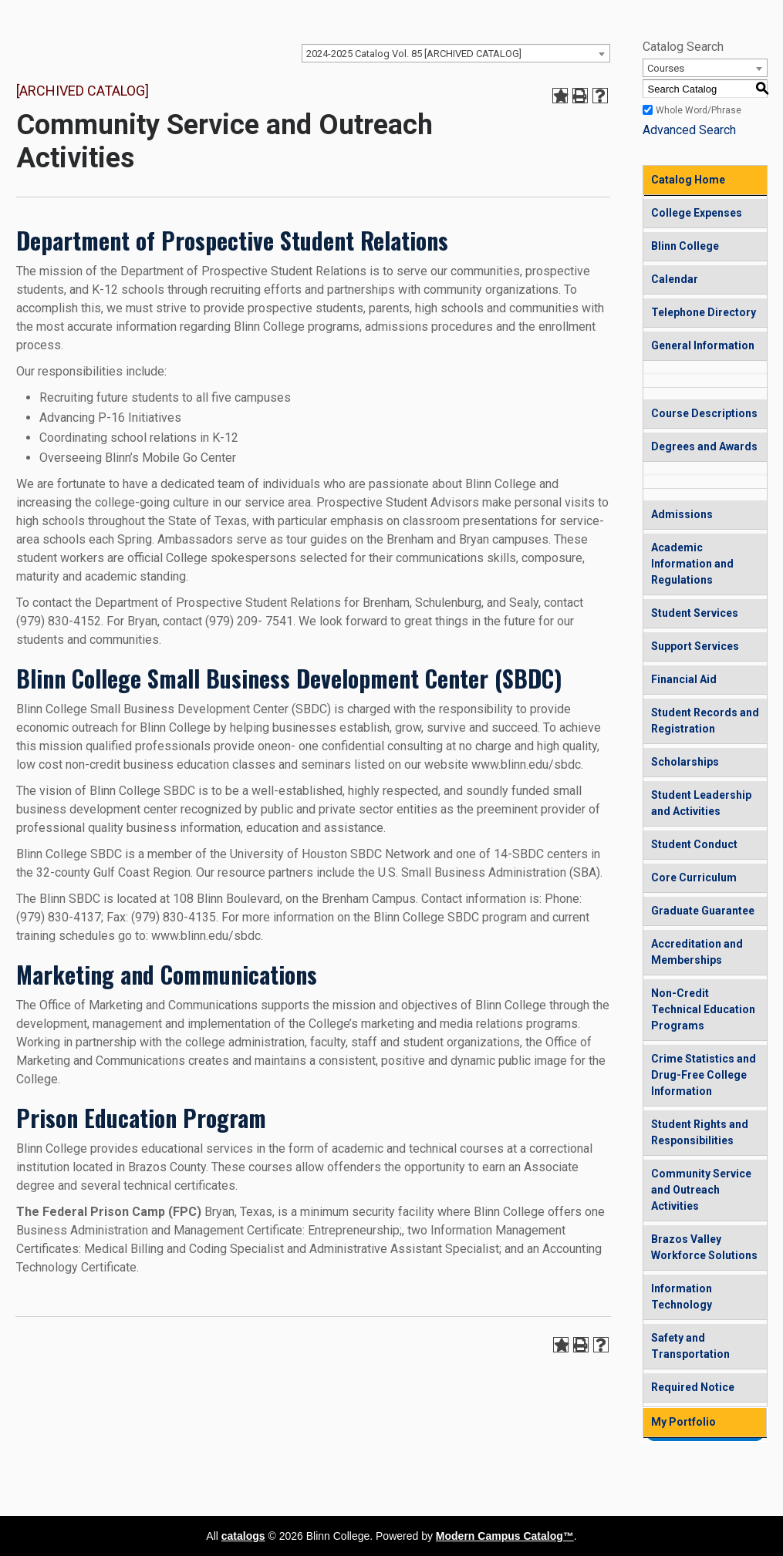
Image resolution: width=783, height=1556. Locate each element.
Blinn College (685, 246)
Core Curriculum (694, 877)
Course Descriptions (704, 413)
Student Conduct (694, 844)
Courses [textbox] (665, 68)
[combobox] (456, 53)
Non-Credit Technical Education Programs (703, 1009)
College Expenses (696, 213)
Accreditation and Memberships (697, 952)
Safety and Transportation (690, 1346)
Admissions (682, 514)
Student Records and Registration (705, 720)
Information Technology (681, 1296)
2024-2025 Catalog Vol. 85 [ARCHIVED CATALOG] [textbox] (413, 53)
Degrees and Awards (704, 446)
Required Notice (692, 1387)
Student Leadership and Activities (701, 803)
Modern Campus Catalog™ (505, 1536)
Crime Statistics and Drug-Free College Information (703, 1074)
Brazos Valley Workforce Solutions (704, 1247)
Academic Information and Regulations (692, 563)
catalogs (243, 1536)
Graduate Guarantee (702, 910)
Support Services (695, 646)
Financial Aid (684, 679)
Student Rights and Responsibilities (699, 1132)
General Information (702, 345)
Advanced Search (689, 130)
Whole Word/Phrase (698, 110)
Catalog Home (688, 179)
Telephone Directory (703, 312)
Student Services (694, 613)
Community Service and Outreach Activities (701, 1189)
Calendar (674, 279)
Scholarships (685, 762)
